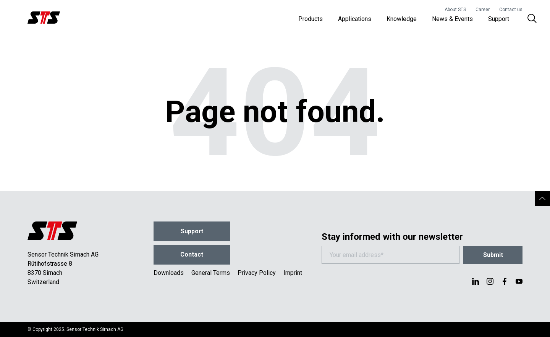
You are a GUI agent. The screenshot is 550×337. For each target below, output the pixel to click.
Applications (354, 18)
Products (310, 18)
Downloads (169, 273)
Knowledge (402, 18)
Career (483, 9)
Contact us (510, 9)
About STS (455, 9)
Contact (191, 254)
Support (498, 18)
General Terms (210, 273)
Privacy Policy (257, 273)
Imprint (292, 273)
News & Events (452, 18)
